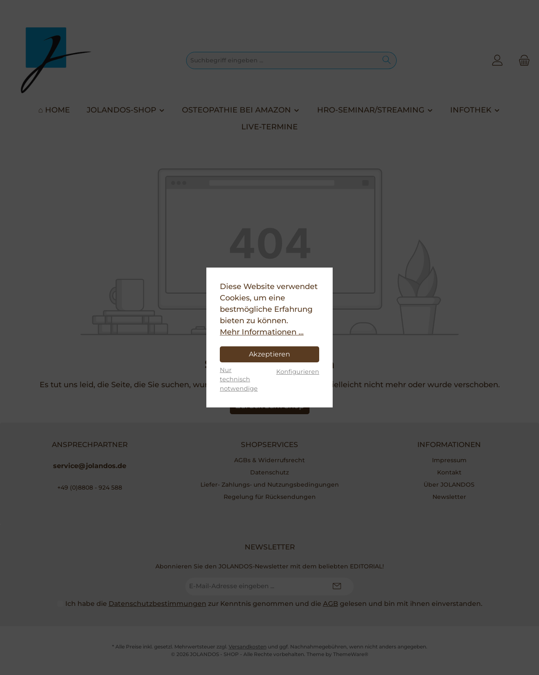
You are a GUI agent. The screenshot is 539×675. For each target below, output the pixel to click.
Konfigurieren (297, 371)
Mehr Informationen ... (262, 332)
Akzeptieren (269, 354)
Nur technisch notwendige (239, 379)
